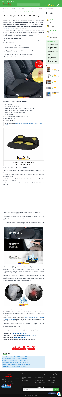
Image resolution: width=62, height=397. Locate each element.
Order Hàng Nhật (56, 0)
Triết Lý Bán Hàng (51, 380)
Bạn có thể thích (50, 65)
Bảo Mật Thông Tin (25, 380)
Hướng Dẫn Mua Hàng (39, 377)
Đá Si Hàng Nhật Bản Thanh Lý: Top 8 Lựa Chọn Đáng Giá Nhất (14, 358)
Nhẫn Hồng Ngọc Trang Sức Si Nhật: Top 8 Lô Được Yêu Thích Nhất (15, 362)
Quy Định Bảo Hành (25, 383)
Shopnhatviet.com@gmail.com (11, 383)
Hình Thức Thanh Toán (39, 378)
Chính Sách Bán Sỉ (25, 382)
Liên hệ (40, 8)
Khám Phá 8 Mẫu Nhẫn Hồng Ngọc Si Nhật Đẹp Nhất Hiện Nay (14, 366)
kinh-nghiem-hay (11, 11)
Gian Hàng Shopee (49, 8)
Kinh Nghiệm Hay (32, 8)
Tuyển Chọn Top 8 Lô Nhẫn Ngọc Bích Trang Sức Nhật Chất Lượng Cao (16, 364)
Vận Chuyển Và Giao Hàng (40, 380)
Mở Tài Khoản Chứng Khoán (40, 382)
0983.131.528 (51, 5)
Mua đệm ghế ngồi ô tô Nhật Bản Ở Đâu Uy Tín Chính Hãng (21, 16)
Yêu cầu (56, 389)
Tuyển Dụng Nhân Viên (52, 378)
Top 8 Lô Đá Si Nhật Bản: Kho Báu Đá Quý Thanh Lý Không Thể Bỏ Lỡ (15, 356)
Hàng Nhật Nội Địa (22, 8)
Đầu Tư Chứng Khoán (52, 382)
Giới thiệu (13, 8)
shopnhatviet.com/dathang (20, 337)
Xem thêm (6, 353)
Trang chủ (5, 8)
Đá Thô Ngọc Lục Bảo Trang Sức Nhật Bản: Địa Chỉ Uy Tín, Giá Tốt (15, 360)
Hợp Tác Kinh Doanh (52, 377)
